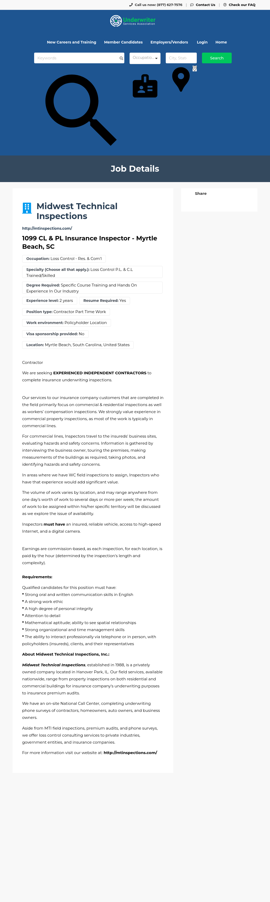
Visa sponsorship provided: (52, 334)
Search (217, 57)
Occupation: (38, 259)
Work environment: (45, 323)
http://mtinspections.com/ (47, 228)
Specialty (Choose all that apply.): (57, 270)
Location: (35, 345)
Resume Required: (100, 300)
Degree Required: (43, 285)
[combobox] (145, 58)
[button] (200, 193)
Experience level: (42, 300)
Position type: (39, 312)
